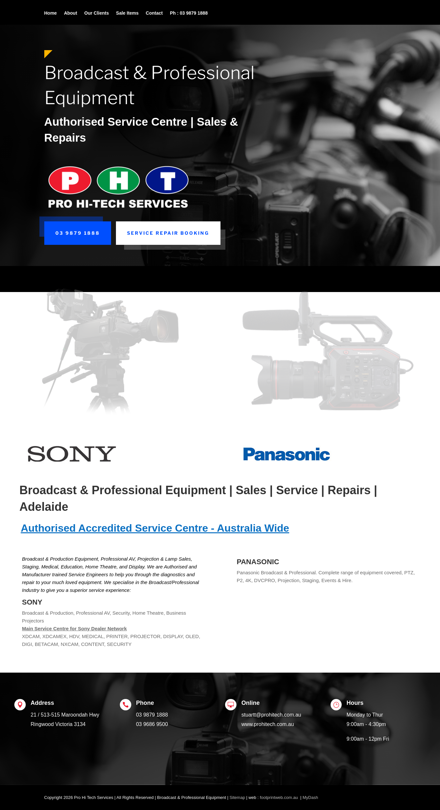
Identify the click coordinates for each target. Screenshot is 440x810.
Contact (154, 13)
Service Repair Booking (168, 233)
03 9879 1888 (77, 233)
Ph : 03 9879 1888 (189, 13)
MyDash (310, 797)
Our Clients (96, 13)
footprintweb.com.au (279, 797)
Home (50, 13)
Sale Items (127, 13)
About (70, 13)
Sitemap (237, 797)
